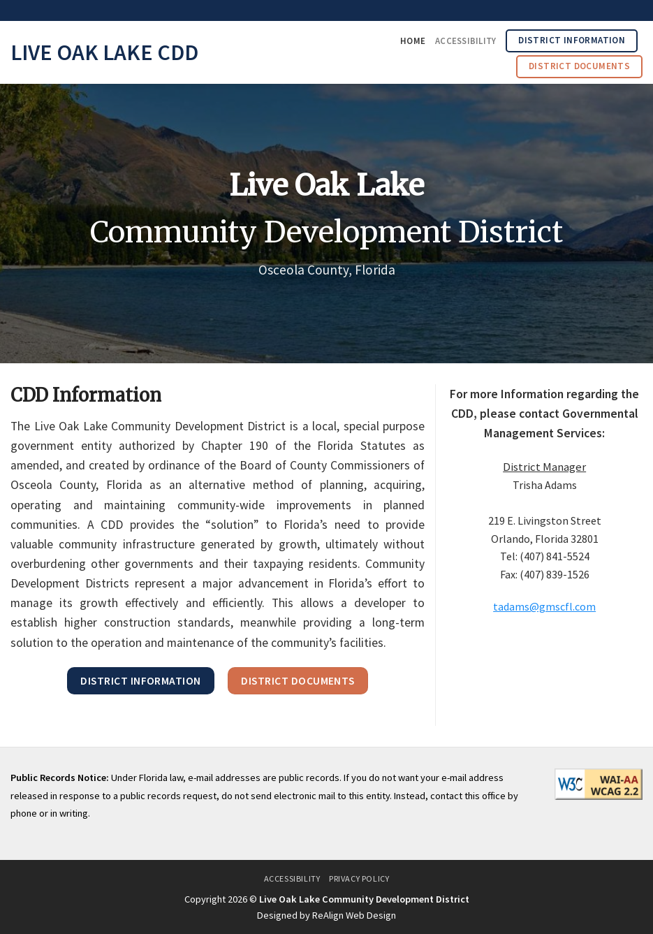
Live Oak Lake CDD (104, 52)
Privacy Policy (359, 878)
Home (412, 40)
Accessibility (465, 40)
